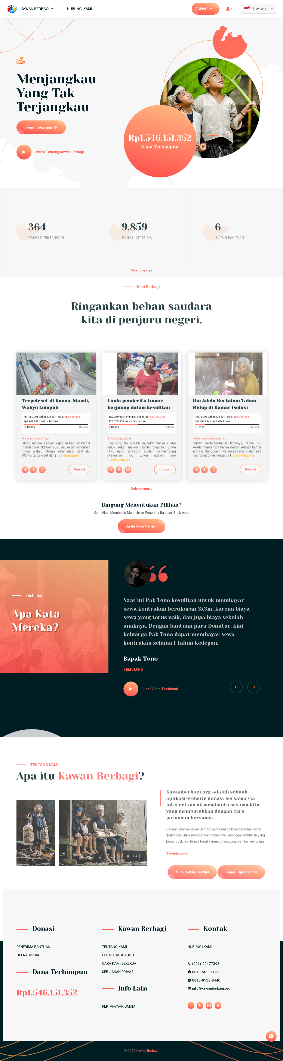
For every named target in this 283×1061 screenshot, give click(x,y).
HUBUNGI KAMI (79, 9)
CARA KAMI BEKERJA (119, 963)
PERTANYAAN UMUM (118, 1006)
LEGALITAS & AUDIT (118, 955)
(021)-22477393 (203, 963)
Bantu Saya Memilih (141, 526)
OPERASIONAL (28, 955)
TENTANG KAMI (114, 947)
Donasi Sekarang (40, 127)
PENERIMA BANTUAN (33, 947)
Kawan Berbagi (37, 9)
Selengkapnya (141, 270)
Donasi (204, 9)
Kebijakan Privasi (118, 972)
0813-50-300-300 (205, 972)
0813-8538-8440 (204, 980)
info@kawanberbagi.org (209, 988)
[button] (236, 686)
